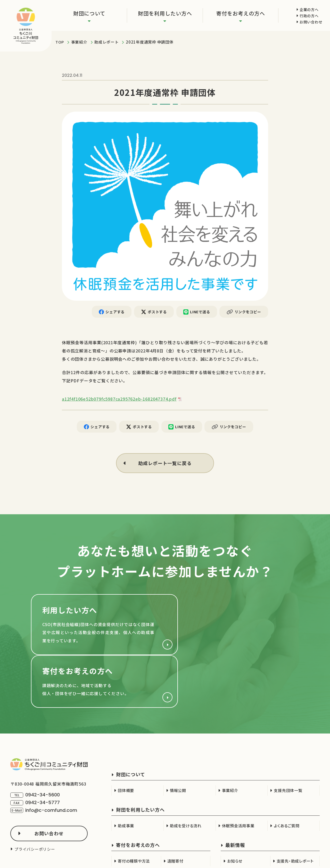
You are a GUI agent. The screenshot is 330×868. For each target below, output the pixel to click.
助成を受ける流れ (186, 776)
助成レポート (106, 42)
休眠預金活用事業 (238, 776)
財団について (89, 13)
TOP (59, 42)
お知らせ (234, 811)
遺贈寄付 (175, 811)
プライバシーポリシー (34, 800)
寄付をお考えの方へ (240, 13)
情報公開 (178, 741)
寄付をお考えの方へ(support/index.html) (235, 627)
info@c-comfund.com (51, 761)
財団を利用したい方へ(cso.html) (95, 627)
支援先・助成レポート (295, 811)
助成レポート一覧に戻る (165, 463)
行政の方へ (309, 15)
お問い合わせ (311, 21)
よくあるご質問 (286, 776)
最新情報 (235, 795)
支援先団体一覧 (288, 741)
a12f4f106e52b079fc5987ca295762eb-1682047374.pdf (119, 399)
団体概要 (126, 741)
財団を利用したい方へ (165, 13)
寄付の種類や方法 (134, 811)
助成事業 (126, 776)
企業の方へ (309, 9)
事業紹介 (79, 42)
